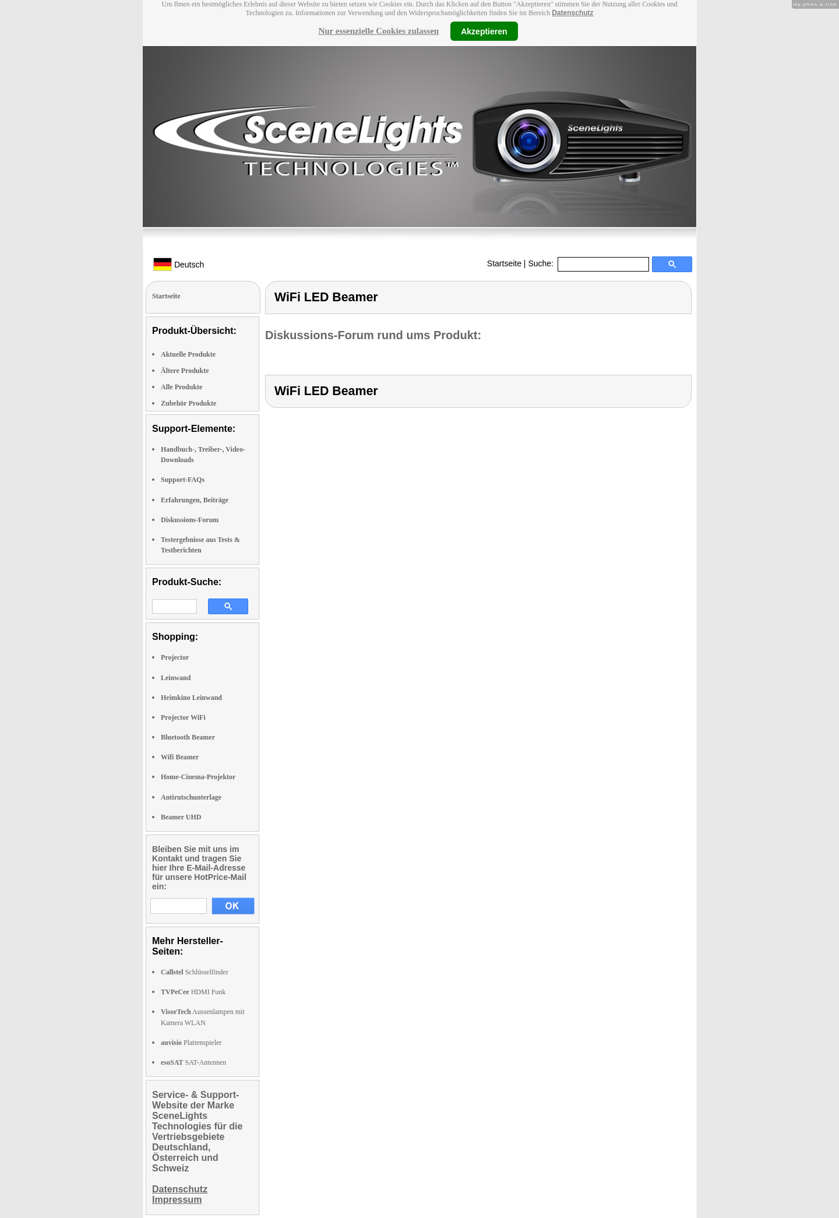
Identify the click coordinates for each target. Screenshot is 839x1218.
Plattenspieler (191, 1043)
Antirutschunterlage (191, 797)
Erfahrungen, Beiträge (194, 500)
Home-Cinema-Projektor (198, 777)
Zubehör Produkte (188, 403)
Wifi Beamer (180, 757)
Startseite (504, 263)
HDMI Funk (193, 992)
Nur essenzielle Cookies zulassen (378, 31)
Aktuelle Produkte (188, 354)
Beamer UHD (181, 817)
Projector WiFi (183, 717)
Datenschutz (572, 13)
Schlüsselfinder (194, 972)
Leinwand (176, 678)
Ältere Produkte (185, 371)
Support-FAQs (183, 480)
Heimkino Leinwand (191, 698)
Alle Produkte (181, 387)
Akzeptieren (484, 31)
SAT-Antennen (193, 1062)
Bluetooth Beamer (188, 737)
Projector (175, 657)
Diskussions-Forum (189, 520)
